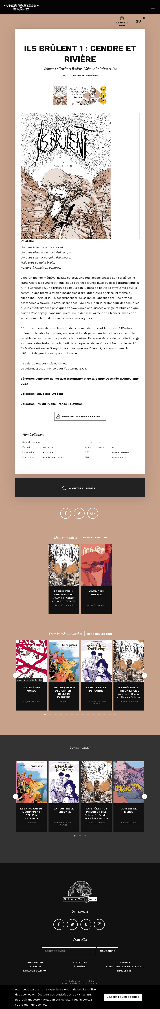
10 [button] (93, 714)
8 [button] (83, 714)
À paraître (80, 967)
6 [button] (72, 714)
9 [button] (88, 714)
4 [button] (61, 714)
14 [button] (115, 714)
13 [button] (110, 714)
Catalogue (35, 967)
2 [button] (50, 714)
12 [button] (104, 714)
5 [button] (66, 714)
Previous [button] (15, 675)
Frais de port (125, 971)
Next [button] (144, 675)
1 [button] (45, 714)
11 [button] (99, 714)
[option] (64, 579)
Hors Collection (32, 434)
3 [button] (56, 714)
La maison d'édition (35, 971)
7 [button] (77, 714)
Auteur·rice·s (35, 962)
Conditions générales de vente (125, 967)
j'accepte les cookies (123, 996)
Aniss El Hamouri (85, 75)
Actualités (80, 962)
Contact (125, 962)
